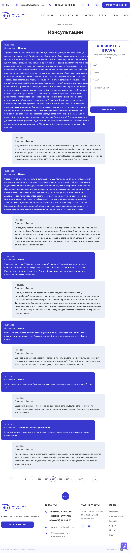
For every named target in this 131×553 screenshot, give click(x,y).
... (32, 479)
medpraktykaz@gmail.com (32, 5)
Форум (102, 15)
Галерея (88, 15)
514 (39, 479)
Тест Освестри (17, 524)
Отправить (108, 109)
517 (60, 479)
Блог (127, 15)
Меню (112, 505)
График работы (90, 505)
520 (81, 479)
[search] (97, 5)
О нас (115, 15)
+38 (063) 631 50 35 (64, 5)
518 (67, 479)
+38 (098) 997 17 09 (60, 516)
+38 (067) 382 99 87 (60, 520)
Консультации (69, 15)
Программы (48, 15)
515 (46, 479)
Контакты (50, 505)
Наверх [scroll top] (65, 496)
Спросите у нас (116, 5)
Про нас (113, 530)
